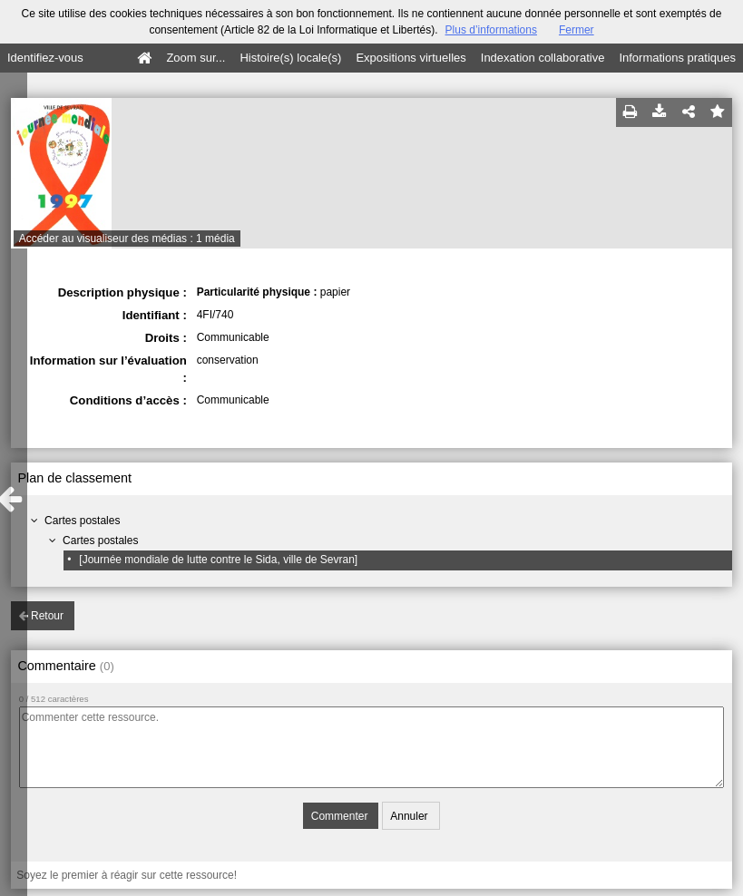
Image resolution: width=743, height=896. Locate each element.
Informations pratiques (677, 57)
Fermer (576, 30)
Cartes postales (82, 520)
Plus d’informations (491, 30)
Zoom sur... (195, 57)
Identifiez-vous (45, 57)
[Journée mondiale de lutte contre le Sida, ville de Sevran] (218, 559)
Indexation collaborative (543, 57)
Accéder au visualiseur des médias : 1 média (127, 238)
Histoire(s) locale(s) (290, 57)
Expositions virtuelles (410, 57)
